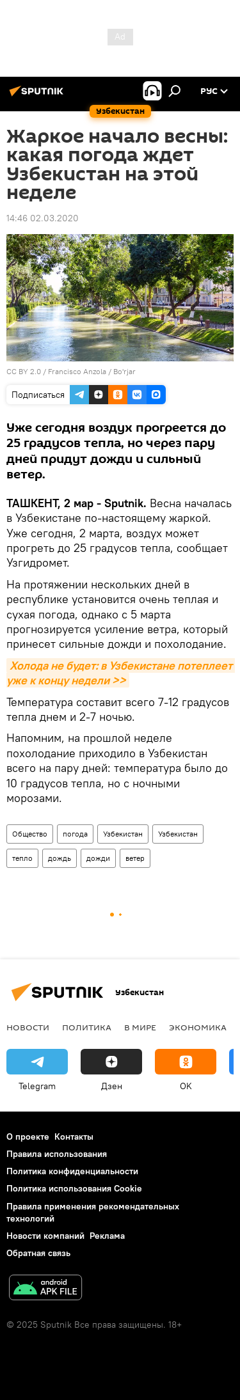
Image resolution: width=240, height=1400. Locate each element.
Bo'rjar (124, 371)
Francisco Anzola (77, 371)
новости (27, 1027)
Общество (29, 833)
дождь (59, 858)
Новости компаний (45, 1235)
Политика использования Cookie (74, 1188)
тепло (22, 858)
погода (75, 833)
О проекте (27, 1136)
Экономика (198, 1027)
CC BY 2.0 (23, 371)
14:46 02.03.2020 (42, 218)
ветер (135, 858)
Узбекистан (123, 833)
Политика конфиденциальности (72, 1171)
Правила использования (56, 1154)
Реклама (107, 1235)
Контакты (73, 1136)
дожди (98, 858)
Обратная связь (38, 1253)
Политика (86, 1027)
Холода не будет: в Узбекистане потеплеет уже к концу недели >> (120, 673)
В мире (140, 1027)
